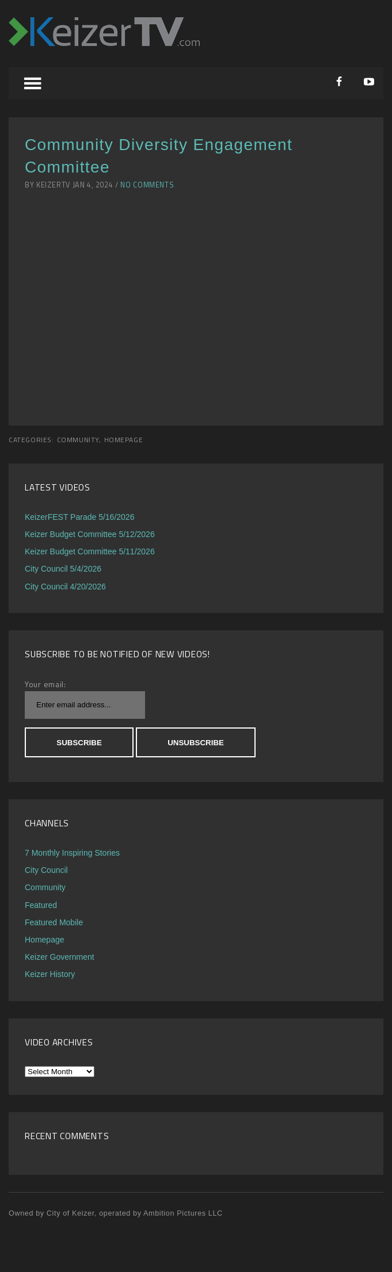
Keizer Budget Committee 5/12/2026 (90, 534)
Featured (41, 905)
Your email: (45, 684)
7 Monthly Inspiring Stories (72, 852)
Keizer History (50, 974)
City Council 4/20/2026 (65, 586)
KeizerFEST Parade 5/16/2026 (79, 517)
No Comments (147, 184)
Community (78, 440)
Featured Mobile (54, 922)
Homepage (123, 440)
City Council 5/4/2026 (63, 568)
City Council (46, 870)
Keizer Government (59, 956)
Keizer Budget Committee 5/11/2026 (90, 551)
